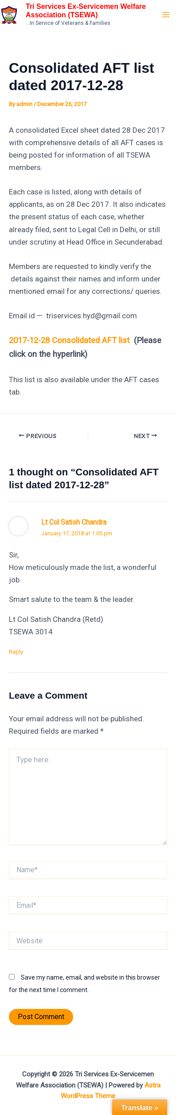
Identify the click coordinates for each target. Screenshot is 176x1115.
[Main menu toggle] (166, 14)
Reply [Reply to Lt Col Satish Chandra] (16, 651)
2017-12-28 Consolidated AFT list (69, 340)
